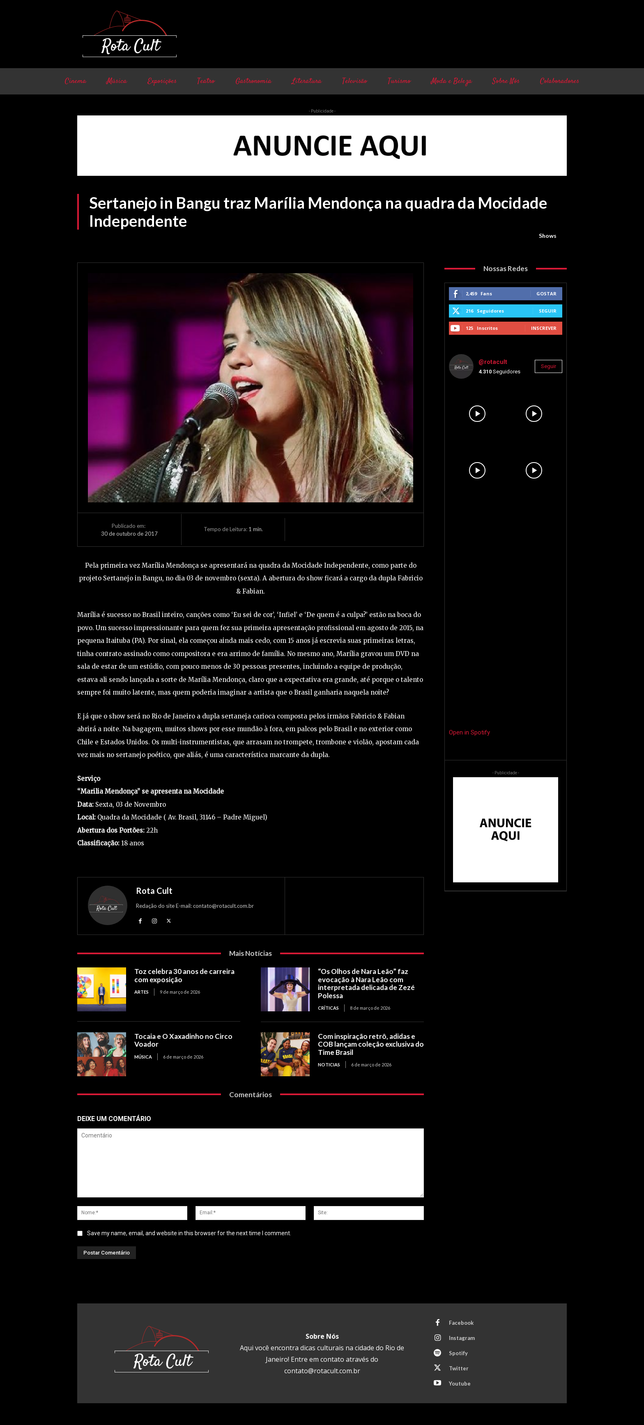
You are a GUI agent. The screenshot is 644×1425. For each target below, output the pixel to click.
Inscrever (544, 328)
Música (143, 1056)
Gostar (546, 293)
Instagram (462, 1338)
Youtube (460, 1383)
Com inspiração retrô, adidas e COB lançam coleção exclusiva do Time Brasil (371, 1044)
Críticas (328, 1008)
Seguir (548, 311)
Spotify (458, 1353)
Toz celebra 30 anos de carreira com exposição (184, 975)
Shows (548, 236)
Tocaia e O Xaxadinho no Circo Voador (183, 1040)
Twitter (459, 1368)
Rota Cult (154, 891)
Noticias (329, 1064)
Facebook (461, 1322)
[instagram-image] (477, 413)
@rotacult (492, 362)
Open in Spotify (469, 732)
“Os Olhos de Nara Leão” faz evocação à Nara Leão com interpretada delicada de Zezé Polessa (366, 983)
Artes (141, 992)
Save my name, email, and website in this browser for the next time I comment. (189, 1233)
